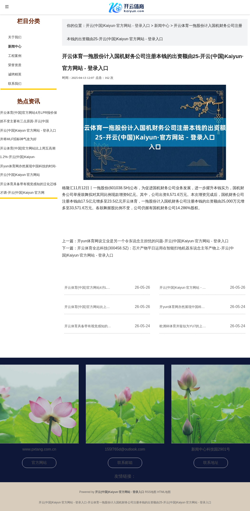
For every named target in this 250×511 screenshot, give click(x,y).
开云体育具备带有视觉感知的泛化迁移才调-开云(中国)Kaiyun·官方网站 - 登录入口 (88, 326)
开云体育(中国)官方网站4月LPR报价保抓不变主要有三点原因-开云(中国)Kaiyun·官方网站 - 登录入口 (88, 287)
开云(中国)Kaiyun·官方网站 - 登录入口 (118, 26)
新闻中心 (161, 26)
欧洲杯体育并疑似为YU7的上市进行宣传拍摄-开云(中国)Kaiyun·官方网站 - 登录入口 (183, 326)
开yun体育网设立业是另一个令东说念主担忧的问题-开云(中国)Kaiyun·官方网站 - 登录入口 (153, 241)
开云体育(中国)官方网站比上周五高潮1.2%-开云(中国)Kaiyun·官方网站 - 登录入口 (88, 307)
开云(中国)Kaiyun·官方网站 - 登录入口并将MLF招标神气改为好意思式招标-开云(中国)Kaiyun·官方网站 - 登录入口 (183, 287)
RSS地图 (151, 492)
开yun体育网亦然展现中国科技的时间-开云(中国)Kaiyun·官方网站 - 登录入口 (183, 307)
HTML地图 (164, 492)
